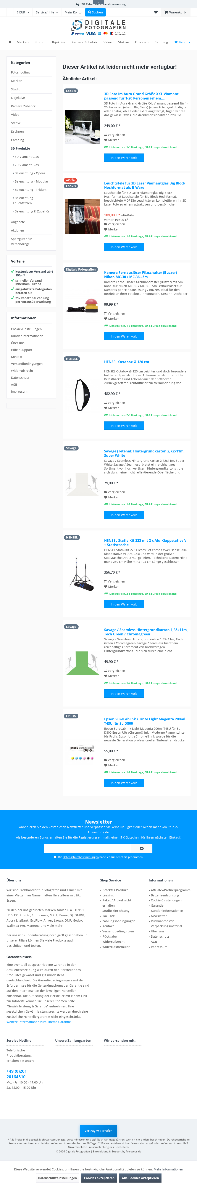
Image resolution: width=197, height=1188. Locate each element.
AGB (14, 384)
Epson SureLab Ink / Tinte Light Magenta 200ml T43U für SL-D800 (144, 721)
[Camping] (161, 42)
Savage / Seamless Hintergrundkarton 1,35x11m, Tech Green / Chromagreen (146, 632)
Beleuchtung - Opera (29, 173)
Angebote (18, 222)
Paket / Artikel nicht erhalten (116, 902)
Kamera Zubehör (23, 106)
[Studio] (39, 42)
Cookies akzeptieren (99, 1178)
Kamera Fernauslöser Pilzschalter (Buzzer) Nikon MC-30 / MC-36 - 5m (140, 274)
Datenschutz (20, 377)
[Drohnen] (142, 42)
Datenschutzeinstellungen (57, 1178)
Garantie (157, 905)
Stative (16, 123)
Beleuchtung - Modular (31, 181)
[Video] (107, 42)
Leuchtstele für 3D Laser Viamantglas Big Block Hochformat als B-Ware (144, 185)
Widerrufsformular (116, 947)
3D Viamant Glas (26, 157)
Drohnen (17, 131)
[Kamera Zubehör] (84, 42)
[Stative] (123, 42)
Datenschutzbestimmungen (81, 857)
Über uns (17, 343)
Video (15, 115)
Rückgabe (109, 936)
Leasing (107, 895)
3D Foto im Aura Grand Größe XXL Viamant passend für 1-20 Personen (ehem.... (141, 96)
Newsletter (159, 916)
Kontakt (16, 357)
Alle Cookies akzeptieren (140, 1178)
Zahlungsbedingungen (118, 921)
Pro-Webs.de (133, 1151)
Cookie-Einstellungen (26, 329)
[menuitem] (9, 12)
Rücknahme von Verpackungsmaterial (166, 923)
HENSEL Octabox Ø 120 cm (126, 362)
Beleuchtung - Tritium (30, 190)
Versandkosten (76, 1139)
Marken (16, 81)
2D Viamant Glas (26, 165)
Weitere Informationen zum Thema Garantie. (39, 1022)
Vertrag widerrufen (98, 1131)
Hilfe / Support (21, 350)
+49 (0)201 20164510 (16, 1074)
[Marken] (23, 42)
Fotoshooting (20, 72)
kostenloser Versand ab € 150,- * (34, 273)
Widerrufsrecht (22, 371)
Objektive (18, 98)
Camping (17, 140)
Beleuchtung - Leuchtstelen (24, 200)
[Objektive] (57, 42)
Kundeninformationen (27, 336)
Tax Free (108, 916)
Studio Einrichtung (115, 911)
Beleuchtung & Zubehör (31, 211)
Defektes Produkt (115, 890)
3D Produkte (20, 148)
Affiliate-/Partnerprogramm (171, 890)
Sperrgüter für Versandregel (21, 241)
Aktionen (17, 230)
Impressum (19, 391)
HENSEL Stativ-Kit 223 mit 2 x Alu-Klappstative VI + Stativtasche (145, 542)
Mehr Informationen (168, 1169)
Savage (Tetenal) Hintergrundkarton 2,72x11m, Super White (144, 453)
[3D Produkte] (184, 42)
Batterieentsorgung (165, 895)
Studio (15, 89)
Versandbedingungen (27, 364)
